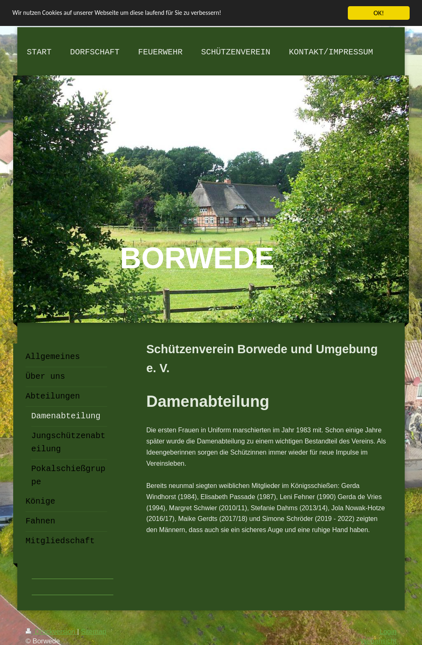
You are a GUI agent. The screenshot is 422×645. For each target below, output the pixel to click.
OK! (378, 12)
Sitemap (93, 631)
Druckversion (51, 631)
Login (388, 631)
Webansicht (378, 641)
